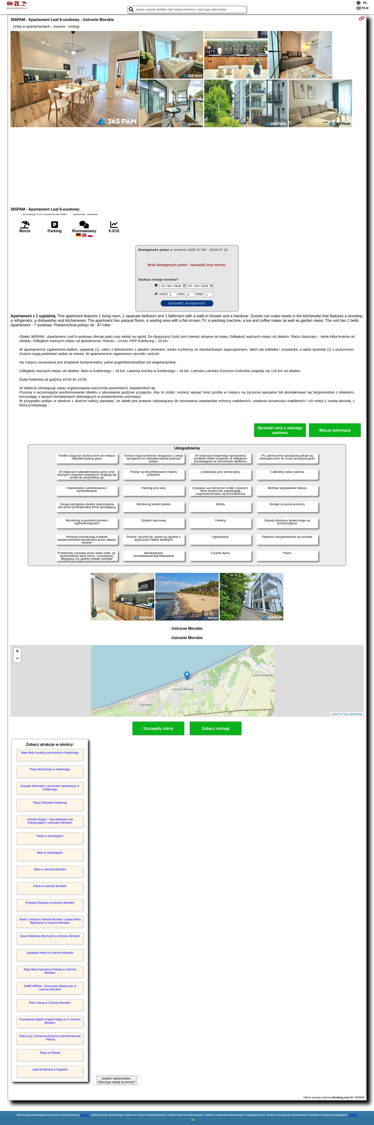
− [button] (17, 658)
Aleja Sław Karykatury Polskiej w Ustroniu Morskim (50, 971)
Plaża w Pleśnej (50, 1052)
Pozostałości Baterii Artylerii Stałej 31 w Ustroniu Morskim (50, 1021)
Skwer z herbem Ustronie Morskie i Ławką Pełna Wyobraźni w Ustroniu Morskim (50, 921)
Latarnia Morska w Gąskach (50, 1069)
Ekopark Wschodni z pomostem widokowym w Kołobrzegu (50, 787)
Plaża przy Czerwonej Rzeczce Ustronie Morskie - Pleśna (50, 1037)
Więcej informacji (334, 430)
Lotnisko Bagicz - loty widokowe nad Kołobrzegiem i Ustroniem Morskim (50, 821)
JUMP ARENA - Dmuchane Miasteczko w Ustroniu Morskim (50, 987)
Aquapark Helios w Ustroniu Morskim (49, 952)
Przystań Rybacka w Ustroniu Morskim (50, 902)
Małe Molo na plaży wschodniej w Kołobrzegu (50, 752)
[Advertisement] (187, 166)
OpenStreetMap (352, 714)
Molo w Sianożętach (50, 852)
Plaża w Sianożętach (50, 836)
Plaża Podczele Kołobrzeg (50, 802)
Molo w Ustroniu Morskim (50, 869)
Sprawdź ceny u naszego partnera (279, 430)
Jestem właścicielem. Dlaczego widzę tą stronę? (116, 1080)
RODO (353, 1115)
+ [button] (17, 651)
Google (84, 1115)
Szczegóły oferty (158, 728)
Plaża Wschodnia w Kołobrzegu (50, 769)
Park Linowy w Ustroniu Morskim (50, 1002)
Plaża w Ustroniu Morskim (50, 886)
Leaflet (335, 714)
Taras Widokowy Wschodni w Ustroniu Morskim (50, 936)
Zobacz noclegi (215, 728)
